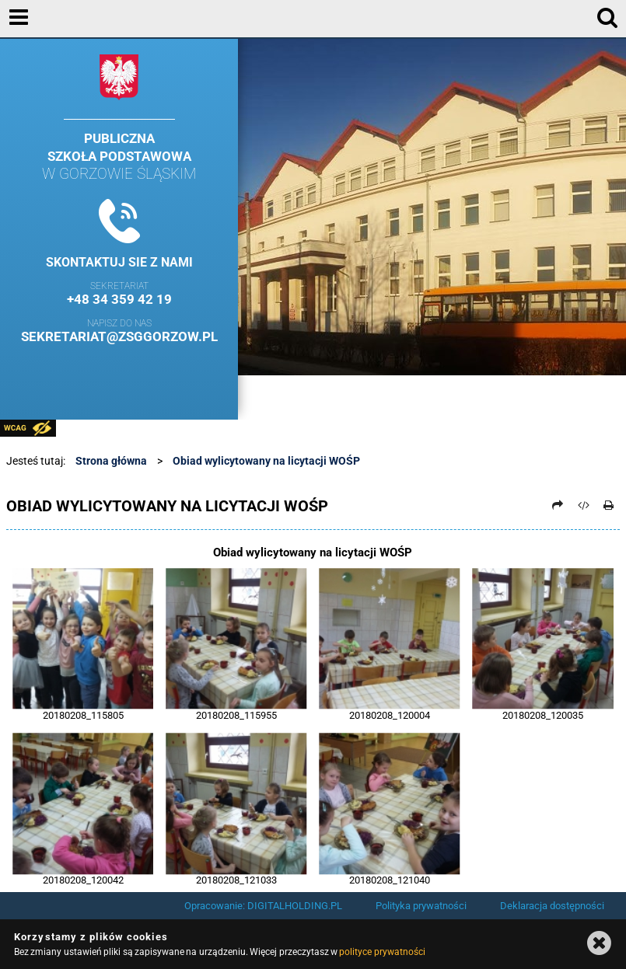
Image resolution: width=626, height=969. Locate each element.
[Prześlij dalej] (557, 505)
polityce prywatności (382, 951)
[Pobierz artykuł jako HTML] (583, 505)
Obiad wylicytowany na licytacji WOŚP (266, 461)
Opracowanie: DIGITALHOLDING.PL (263, 905)
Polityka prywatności (421, 905)
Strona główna (111, 461)
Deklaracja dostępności (552, 905)
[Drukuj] (608, 505)
